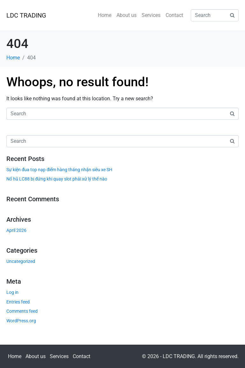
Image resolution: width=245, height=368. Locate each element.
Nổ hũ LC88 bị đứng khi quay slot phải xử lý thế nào (56, 178)
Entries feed (18, 301)
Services (151, 15)
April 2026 (16, 230)
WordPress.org (21, 320)
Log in (12, 292)
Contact (174, 15)
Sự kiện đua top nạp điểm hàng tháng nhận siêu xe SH (59, 169)
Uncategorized (20, 261)
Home (104, 15)
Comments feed (22, 311)
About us (126, 15)
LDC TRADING (26, 15)
